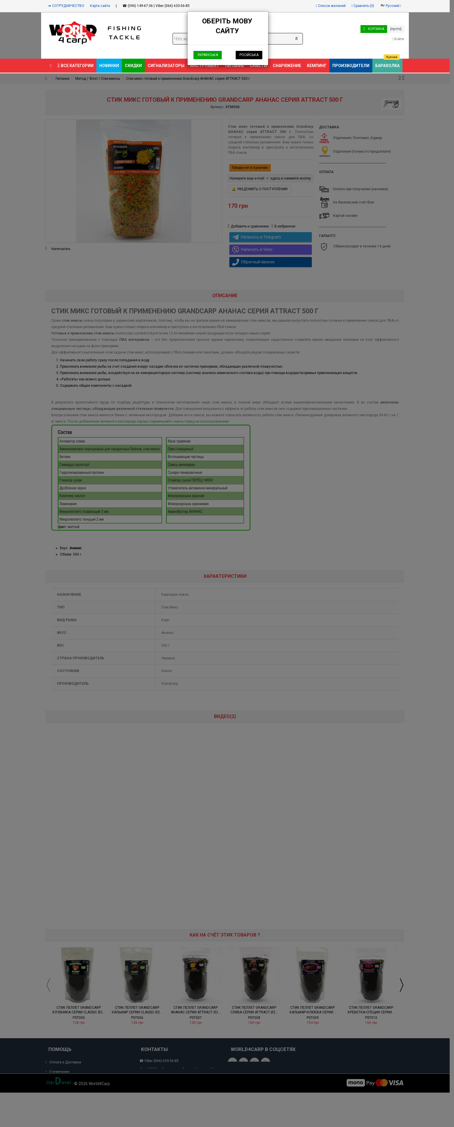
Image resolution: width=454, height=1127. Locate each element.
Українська (207, 55)
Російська (249, 55)
